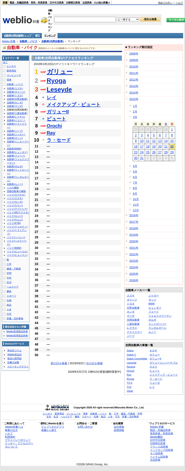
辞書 (5, 2)
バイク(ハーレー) (16, 237)
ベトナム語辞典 (159, 456)
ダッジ (152, 299)
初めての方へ (165, 2)
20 (160, 146)
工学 (9, 264)
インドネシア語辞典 (161, 450)
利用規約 (10, 436)
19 (154, 146)
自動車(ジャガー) (16, 134)
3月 (135, 117)
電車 (9, 79)
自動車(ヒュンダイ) (17, 152)
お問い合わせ (85, 426)
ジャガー (154, 295)
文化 (9, 277)
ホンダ (131, 311)
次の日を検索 (94, 363)
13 (160, 141)
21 (166, 146)
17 (142, 146)
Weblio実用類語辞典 (17, 331)
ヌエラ (153, 366)
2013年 (133, 86)
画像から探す (49, 430)
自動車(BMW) (14, 148)
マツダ (131, 315)
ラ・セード (59, 140)
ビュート (56, 118)
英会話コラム (14, 350)
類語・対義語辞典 (19, 2)
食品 (9, 305)
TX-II (129, 382)
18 (148, 146)
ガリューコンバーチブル (163, 362)
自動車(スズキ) (15, 88)
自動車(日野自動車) (17, 99)
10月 (136, 199)
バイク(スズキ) (15, 198)
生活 (9, 282)
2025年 (133, 273)
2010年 (133, 66)
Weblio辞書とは (14, 426)
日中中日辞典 (57, 2)
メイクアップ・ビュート (74, 104)
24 (142, 152)
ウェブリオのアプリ (52, 426)
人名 (9, 309)
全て (5, 62)
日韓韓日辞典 (73, 2)
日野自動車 (133, 307)
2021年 (133, 247)
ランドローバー (157, 323)
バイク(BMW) (14, 248)
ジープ (131, 335)
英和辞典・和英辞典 (161, 433)
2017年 (133, 221)
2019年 (133, 234)
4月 (135, 166)
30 (135, 158)
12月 (136, 210)
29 (172, 152)
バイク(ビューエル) (17, 251)
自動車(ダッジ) (15, 138)
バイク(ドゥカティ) (17, 226)
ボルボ (152, 319)
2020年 (133, 241)
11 (148, 141)
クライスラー (134, 332)
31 (142, 158)
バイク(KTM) (14, 223)
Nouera (131, 366)
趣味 (9, 291)
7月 (135, 182)
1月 (135, 106)
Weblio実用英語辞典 (17, 335)
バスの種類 (13, 187)
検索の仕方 (11, 430)
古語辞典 (87, 2)
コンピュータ (14, 75)
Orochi (54, 125)
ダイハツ (132, 299)
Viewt (130, 390)
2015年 (133, 99)
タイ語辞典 (156, 453)
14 (166, 141)
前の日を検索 (59, 363)
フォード (154, 311)
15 (172, 141)
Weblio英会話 (14, 354)
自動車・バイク (28, 41)
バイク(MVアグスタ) (18, 212)
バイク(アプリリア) (17, 209)
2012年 (133, 79)
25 (148, 152)
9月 (135, 193)
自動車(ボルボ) (15, 166)
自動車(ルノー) (15, 184)
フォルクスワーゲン (160, 315)
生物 (9, 300)
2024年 (133, 267)
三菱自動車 (133, 323)
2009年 (133, 60)
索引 (37, 35)
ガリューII (58, 111)
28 (166, 152)
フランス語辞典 (159, 446)
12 (154, 141)
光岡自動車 (133, 319)
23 (135, 152)
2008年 (133, 53)
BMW (152, 303)
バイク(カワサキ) (16, 194)
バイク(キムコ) (15, 219)
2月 (135, 111)
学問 (9, 273)
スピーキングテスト (18, 366)
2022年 (133, 254)
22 (172, 146)
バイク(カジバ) (15, 216)
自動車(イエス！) (16, 120)
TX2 (129, 387)
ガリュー (60, 71)
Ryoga (56, 80)
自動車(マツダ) (15, 106)
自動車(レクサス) (16, 116)
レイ (52, 97)
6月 (135, 177)
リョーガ (154, 382)
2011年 (133, 73)
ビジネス (11, 66)
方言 (9, 314)
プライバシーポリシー (18, 439)
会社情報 (119, 426)
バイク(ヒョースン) (17, 255)
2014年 (133, 92)
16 (135, 146)
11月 (136, 204)
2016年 (133, 215)
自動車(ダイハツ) (16, 92)
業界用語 (11, 70)
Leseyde (59, 89)
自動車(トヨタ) (15, 95)
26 (154, 152)
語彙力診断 (13, 362)
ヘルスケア (13, 286)
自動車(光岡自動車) (52, 41)
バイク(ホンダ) (15, 202)
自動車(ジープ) (15, 131)
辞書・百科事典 (15, 318)
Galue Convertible (137, 358)
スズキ (131, 295)
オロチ (153, 350)
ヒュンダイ (155, 307)
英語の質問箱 (14, 358)
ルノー (152, 332)
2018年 (133, 228)
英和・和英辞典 (39, 2)
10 (142, 141)
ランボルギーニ (157, 327)
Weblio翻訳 (156, 436)
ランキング (50, 35)
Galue (130, 350)
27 (160, 152)
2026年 (133, 280)
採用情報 (119, 430)
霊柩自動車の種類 (16, 191)
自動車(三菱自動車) (17, 113)
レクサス (132, 327)
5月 (135, 171)
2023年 (133, 260)
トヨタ (131, 303)
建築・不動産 (14, 268)
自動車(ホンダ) (15, 102)
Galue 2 (131, 354)
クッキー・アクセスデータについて (19, 445)
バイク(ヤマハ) (15, 205)
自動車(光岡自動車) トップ (17, 35)
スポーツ (11, 295)
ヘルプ (179, 2)
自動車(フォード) (16, 155)
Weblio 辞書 (8, 41)
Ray (51, 133)
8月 (135, 188)
